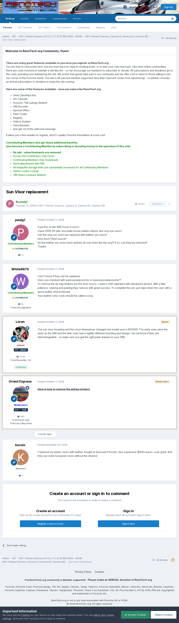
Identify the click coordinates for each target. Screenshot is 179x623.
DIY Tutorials (25, 27)
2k (21, 304)
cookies (25, 615)
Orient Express (20, 381)
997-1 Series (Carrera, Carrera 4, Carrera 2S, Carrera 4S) (72, 205)
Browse (10, 20)
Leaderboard (60, 18)
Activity (24, 18)
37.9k (21, 356)
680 (20, 416)
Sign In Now (128, 523)
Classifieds (84, 27)
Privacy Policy (83, 571)
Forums (7, 27)
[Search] (133, 18)
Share (140, 203)
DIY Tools (44, 27)
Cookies (99, 571)
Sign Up (168, 7)
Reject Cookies (163, 614)
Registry (100, 27)
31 (20, 255)
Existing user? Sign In (144, 7)
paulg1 (20, 220)
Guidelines (40, 18)
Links (114, 27)
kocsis (20, 445)
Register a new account (50, 523)
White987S (20, 269)
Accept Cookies (135, 614)
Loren (20, 322)
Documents (64, 27)
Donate (77, 18)
